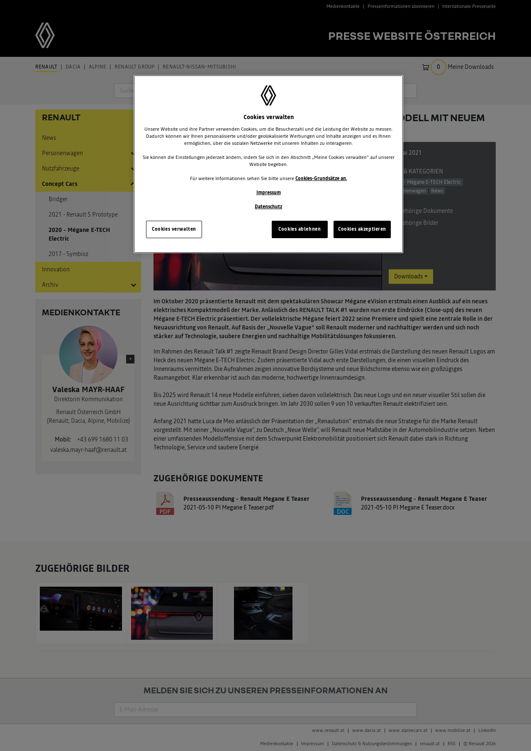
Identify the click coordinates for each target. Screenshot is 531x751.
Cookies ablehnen (299, 229)
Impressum (268, 192)
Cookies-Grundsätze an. (321, 178)
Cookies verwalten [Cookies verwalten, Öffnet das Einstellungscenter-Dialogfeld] (174, 229)
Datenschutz (268, 206)
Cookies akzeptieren (362, 229)
